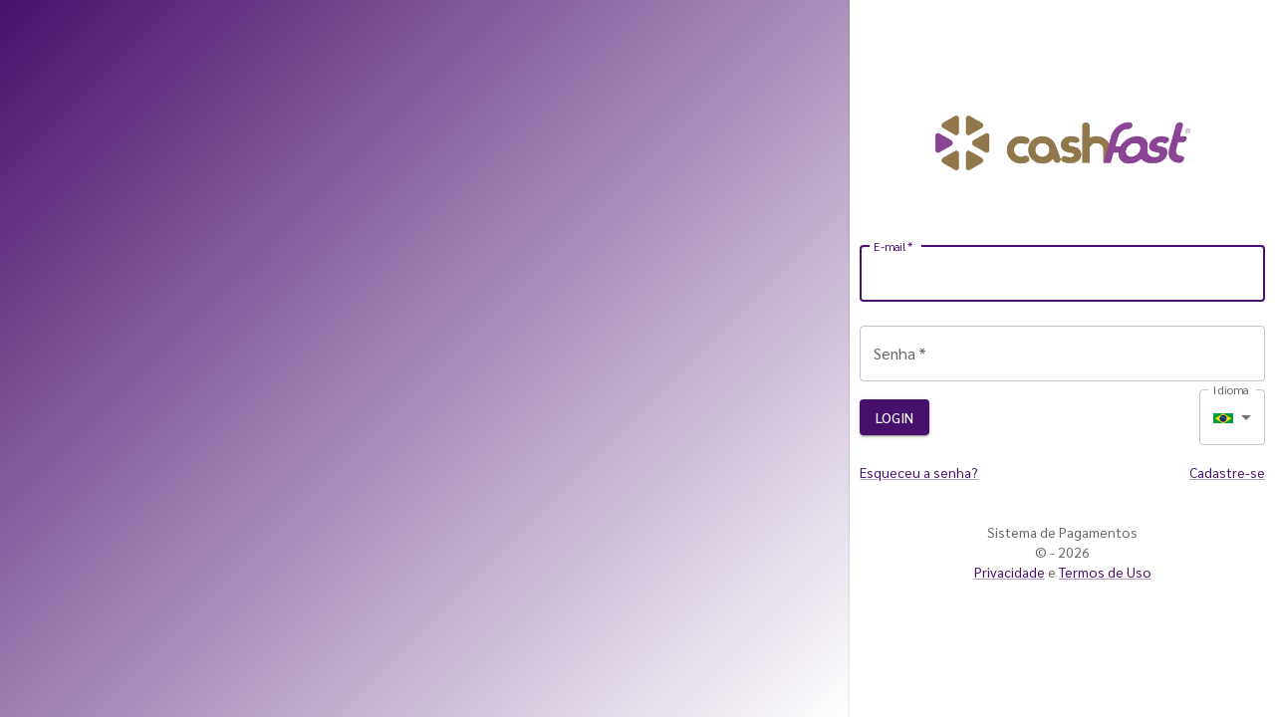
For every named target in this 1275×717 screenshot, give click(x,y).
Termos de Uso (1105, 572)
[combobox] (1232, 417)
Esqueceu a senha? (919, 472)
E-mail (893, 246)
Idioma (1230, 389)
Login (894, 417)
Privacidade (1009, 572)
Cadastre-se (1227, 472)
